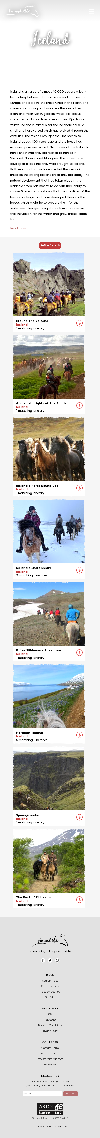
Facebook (50, 1064)
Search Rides (50, 981)
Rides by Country (50, 992)
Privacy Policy (50, 1031)
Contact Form (50, 1048)
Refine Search (50, 245)
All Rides (50, 997)
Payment (50, 1020)
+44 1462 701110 (50, 1053)
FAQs (50, 1014)
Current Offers (50, 986)
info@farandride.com (50, 1059)
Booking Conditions (50, 1025)
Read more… (19, 228)
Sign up (70, 1094)
